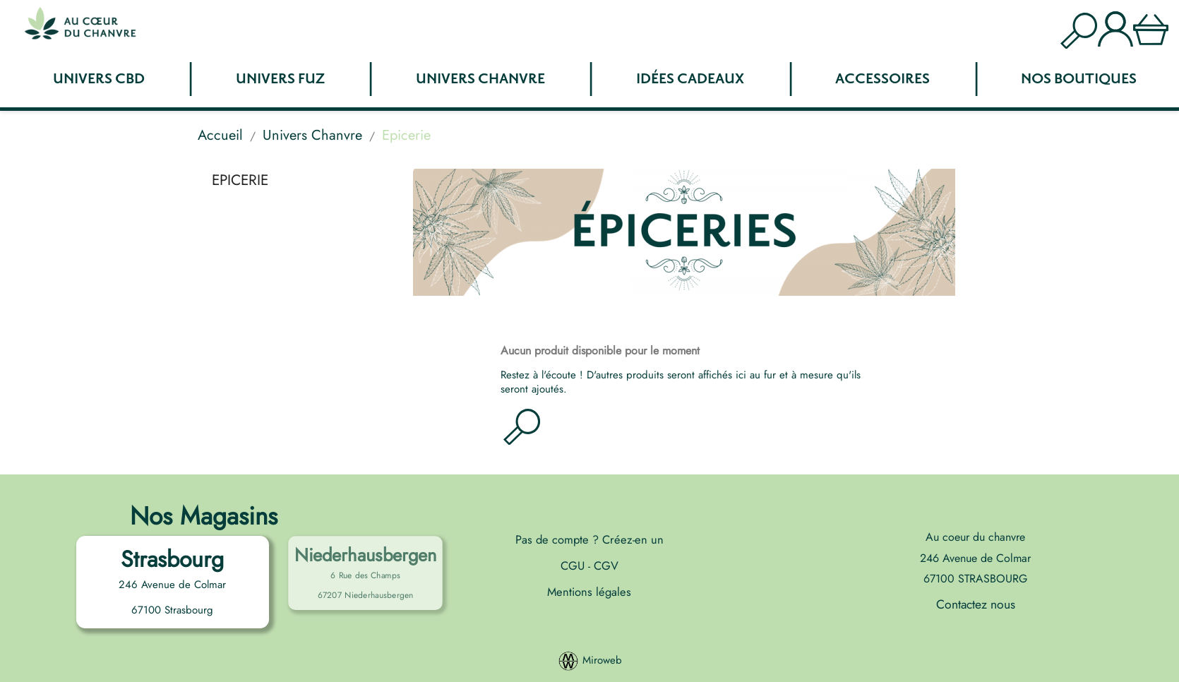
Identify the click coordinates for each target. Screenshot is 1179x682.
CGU (574, 565)
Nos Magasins (203, 516)
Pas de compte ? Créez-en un (589, 539)
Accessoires (882, 79)
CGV (604, 565)
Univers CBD (99, 79)
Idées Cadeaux (690, 79)
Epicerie (240, 180)
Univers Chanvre (480, 79)
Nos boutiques (1079, 79)
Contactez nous (975, 604)
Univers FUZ (280, 79)
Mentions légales (589, 591)
